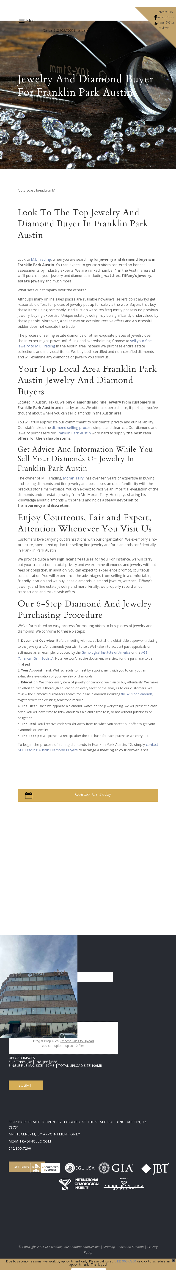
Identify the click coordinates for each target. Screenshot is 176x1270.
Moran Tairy (73, 478)
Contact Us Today (93, 794)
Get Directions (27, 1166)
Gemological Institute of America (106, 652)
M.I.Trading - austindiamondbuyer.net (72, 1247)
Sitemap (109, 1247)
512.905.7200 (20, 1148)
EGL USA (80, 1168)
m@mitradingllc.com (30, 1141)
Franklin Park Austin (74, 433)
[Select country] (63, 977)
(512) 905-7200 (125, 1261)
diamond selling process (72, 427)
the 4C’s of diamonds (136, 694)
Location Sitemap (131, 1247)
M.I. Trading (41, 259)
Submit (26, 1085)
